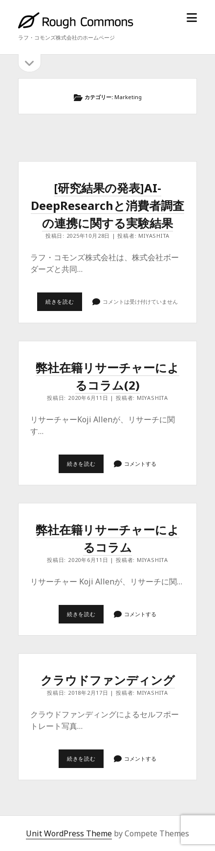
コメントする (140, 463)
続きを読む (63, 304)
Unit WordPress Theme (69, 833)
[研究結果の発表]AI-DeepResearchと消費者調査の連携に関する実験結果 (107, 205)
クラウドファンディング (108, 680)
